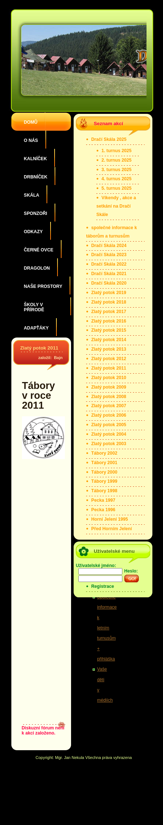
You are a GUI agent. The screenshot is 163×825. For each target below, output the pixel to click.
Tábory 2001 (104, 462)
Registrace (102, 586)
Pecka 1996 (103, 509)
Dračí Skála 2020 (108, 283)
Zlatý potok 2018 (108, 302)
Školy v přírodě (34, 307)
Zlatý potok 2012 (108, 358)
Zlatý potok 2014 (108, 339)
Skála (31, 195)
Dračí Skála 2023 (108, 254)
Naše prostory (43, 286)
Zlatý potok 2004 (108, 434)
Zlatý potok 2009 (108, 387)
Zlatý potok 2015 (108, 330)
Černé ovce (38, 249)
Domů (30, 122)
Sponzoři (35, 213)
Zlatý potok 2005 (108, 424)
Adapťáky (36, 328)
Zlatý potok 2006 (108, 415)
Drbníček (35, 177)
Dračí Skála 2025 (108, 139)
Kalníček (35, 158)
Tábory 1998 (104, 490)
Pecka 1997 (103, 500)
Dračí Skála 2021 (108, 273)
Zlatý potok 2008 (108, 396)
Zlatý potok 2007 (108, 405)
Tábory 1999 (104, 481)
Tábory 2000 (104, 472)
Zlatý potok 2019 (108, 292)
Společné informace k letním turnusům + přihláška (107, 628)
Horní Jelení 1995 (109, 519)
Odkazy (33, 231)
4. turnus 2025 (116, 178)
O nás (31, 140)
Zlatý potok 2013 (108, 349)
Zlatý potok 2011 (39, 348)
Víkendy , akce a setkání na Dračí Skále (116, 206)
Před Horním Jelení (111, 528)
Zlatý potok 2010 (108, 377)
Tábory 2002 (104, 453)
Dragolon (37, 268)
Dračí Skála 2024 (108, 245)
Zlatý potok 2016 (108, 321)
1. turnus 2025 (116, 150)
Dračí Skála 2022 (108, 264)
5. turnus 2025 (116, 188)
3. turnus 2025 (116, 169)
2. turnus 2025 (116, 160)
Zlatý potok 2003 (108, 443)
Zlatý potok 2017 (108, 311)
